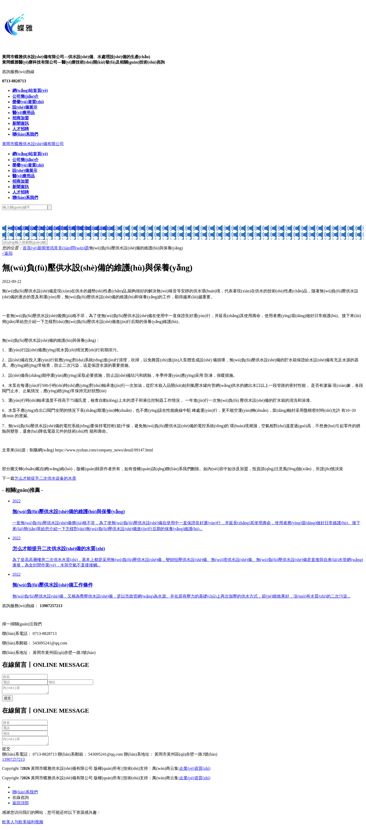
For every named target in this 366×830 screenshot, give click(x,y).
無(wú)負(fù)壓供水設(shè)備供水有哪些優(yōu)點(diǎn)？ (64, 228)
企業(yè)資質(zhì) (194, 771)
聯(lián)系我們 (25, 795)
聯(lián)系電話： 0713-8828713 (29, 757)
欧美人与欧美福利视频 (22, 825)
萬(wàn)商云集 (165, 771)
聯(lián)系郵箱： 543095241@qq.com (90, 757)
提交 (6, 752)
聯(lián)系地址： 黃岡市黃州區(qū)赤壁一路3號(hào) (170, 757)
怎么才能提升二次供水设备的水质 (45, 478)
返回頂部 (20, 806)
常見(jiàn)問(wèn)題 (71, 248)
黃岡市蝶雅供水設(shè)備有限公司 (33, 144)
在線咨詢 (20, 800)
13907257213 (13, 762)
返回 (7, 253)
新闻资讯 (46, 248)
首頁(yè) (30, 248)
